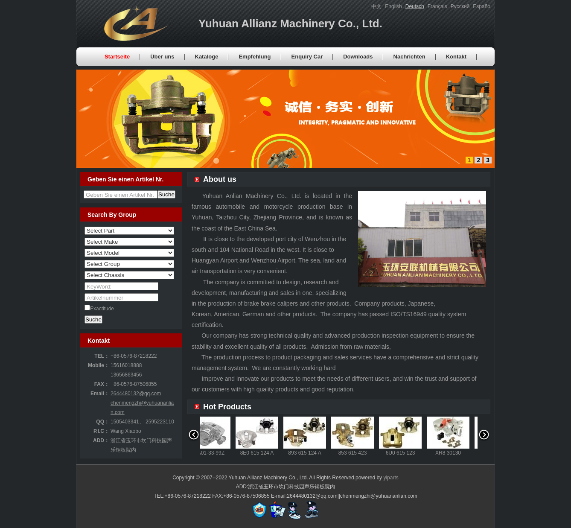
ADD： (101, 440)
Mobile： (98, 365)
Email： (99, 394)
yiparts (390, 478)
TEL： (101, 356)
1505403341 (125, 422)
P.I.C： (101, 431)
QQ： (102, 422)
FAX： (101, 384)
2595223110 (160, 422)
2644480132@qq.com (136, 394)
